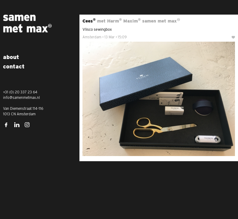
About (11, 57)
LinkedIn (17, 124)
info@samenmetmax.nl (21, 97)
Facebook (6, 124)
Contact (14, 66)
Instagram (27, 124)
